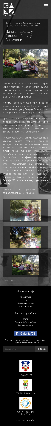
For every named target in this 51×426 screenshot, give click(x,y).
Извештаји (27, 23)
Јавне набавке (25, 306)
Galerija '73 (25, 333)
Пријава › (41, 349)
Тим (25, 300)
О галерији (25, 297)
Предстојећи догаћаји (25, 322)
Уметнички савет (25, 303)
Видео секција (25, 325)
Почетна (9, 23)
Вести (17, 23)
